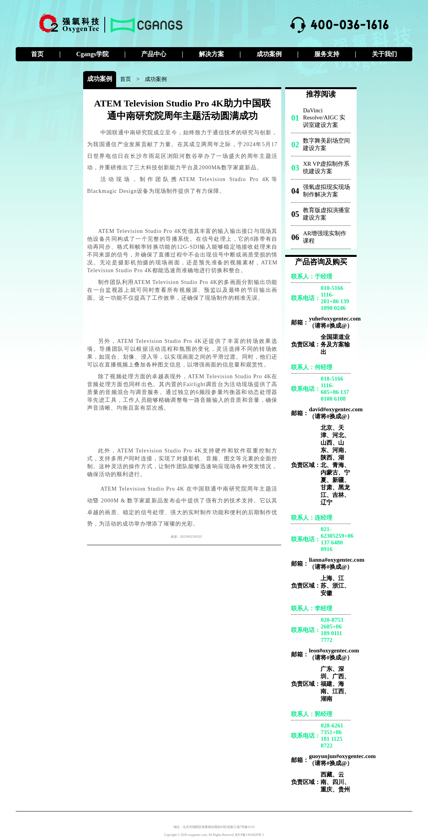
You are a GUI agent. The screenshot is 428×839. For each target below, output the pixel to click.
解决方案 (211, 54)
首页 (37, 54)
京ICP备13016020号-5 (249, 835)
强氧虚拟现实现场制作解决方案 (326, 191)
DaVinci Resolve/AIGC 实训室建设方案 (324, 117)
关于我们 (384, 54)
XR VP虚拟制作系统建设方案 (326, 167)
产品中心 (153, 54)
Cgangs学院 (92, 54)
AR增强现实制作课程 (324, 237)
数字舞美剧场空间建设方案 (326, 144)
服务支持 (326, 54)
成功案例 (269, 54)
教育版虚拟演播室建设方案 (326, 214)
